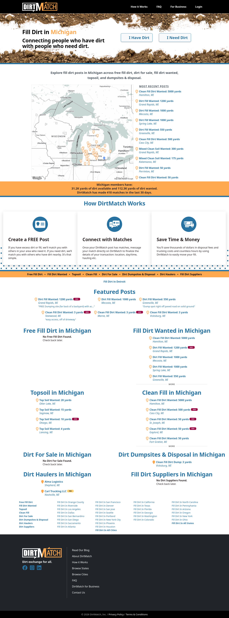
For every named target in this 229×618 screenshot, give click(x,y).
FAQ (159, 6)
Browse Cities (80, 574)
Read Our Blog (80, 550)
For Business (178, 6)
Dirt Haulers (167, 274)
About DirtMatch (82, 556)
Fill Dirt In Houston (105, 526)
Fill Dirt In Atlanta (66, 526)
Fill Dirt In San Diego (68, 519)
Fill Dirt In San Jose (105, 509)
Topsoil (76, 274)
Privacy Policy (116, 614)
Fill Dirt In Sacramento (69, 523)
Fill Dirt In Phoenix (105, 523)
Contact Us (78, 592)
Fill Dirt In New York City (108, 519)
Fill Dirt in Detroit (114, 281)
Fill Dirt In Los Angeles (69, 509)
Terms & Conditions (137, 614)
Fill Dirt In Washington (145, 516)
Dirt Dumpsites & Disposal (138, 274)
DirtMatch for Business (85, 586)
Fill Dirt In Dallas (65, 512)
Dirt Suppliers (26, 526)
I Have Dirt (136, 37)
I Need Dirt (175, 37)
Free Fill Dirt (35, 274)
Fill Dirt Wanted (57, 274)
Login (198, 6)
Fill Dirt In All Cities (106, 530)
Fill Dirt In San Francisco (108, 502)
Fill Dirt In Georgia (143, 512)
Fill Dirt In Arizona (181, 509)
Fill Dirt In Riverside (67, 505)
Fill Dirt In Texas (142, 505)
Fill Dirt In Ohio (180, 519)
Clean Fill (91, 274)
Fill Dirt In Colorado (144, 519)
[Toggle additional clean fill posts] (171, 446)
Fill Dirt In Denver (104, 505)
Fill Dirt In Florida (143, 509)
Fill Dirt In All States (183, 523)
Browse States (80, 568)
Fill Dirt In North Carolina (185, 502)
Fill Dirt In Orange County (70, 502)
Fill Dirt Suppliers (191, 274)
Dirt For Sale (110, 274)
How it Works (139, 6)
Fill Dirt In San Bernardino (70, 516)
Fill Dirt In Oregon (181, 512)
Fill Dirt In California (144, 502)
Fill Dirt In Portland (105, 516)
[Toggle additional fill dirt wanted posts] (171, 384)
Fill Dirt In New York (182, 516)
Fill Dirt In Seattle (104, 512)
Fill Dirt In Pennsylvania (184, 505)
